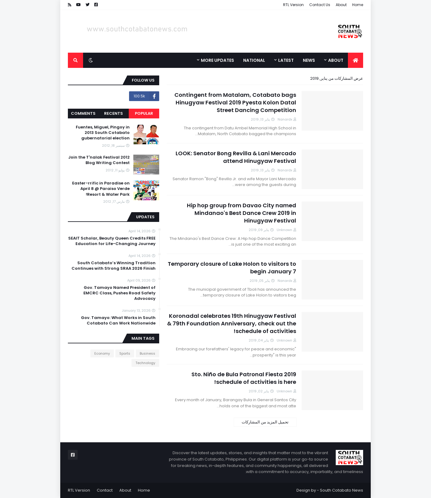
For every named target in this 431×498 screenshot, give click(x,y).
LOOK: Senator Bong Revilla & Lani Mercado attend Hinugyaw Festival (236, 157)
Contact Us (319, 4)
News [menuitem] (309, 60)
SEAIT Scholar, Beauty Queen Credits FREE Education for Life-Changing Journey (112, 241)
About (341, 4)
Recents (113, 113)
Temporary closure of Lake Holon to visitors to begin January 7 (232, 267)
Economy (102, 353)
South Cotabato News (341, 490)
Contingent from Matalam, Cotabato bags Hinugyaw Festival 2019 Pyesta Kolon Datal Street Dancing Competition (235, 102)
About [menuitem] (335, 60)
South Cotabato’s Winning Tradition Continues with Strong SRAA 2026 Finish (114, 265)
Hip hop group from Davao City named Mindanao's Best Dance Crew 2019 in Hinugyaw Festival (241, 213)
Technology (145, 362)
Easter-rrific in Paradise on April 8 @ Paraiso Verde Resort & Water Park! (101, 189)
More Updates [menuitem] (217, 60)
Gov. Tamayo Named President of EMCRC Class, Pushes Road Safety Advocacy (119, 293)
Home (357, 4)
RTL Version (293, 4)
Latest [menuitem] (286, 60)
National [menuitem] (254, 60)
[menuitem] (355, 60)
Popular (144, 113)
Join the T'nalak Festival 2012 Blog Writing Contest (99, 160)
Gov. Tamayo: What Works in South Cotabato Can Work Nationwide (118, 320)
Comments (83, 113)
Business (147, 353)
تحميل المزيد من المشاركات (265, 422)
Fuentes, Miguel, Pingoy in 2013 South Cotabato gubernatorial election (103, 132)
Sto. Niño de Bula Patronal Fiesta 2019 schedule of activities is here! (243, 378)
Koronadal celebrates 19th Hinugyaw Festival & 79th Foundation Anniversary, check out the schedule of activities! (231, 323)
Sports (124, 353)
